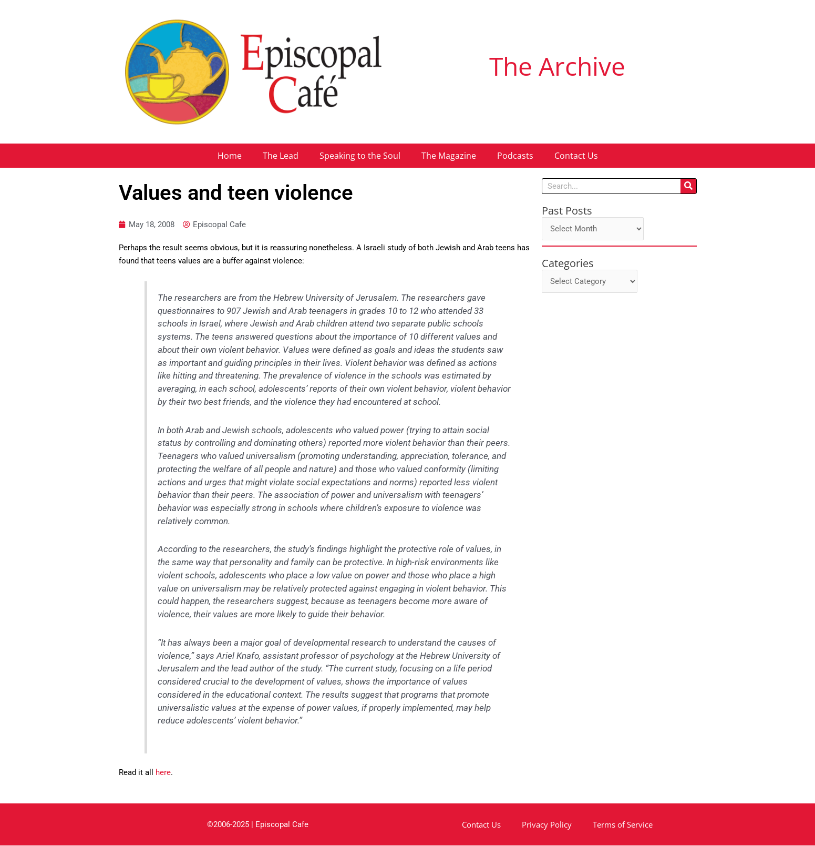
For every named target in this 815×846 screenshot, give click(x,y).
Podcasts (515, 155)
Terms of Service (623, 825)
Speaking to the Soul (359, 155)
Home (230, 155)
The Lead (280, 155)
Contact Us (576, 155)
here (163, 773)
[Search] (688, 186)
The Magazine (448, 155)
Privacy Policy (547, 825)
